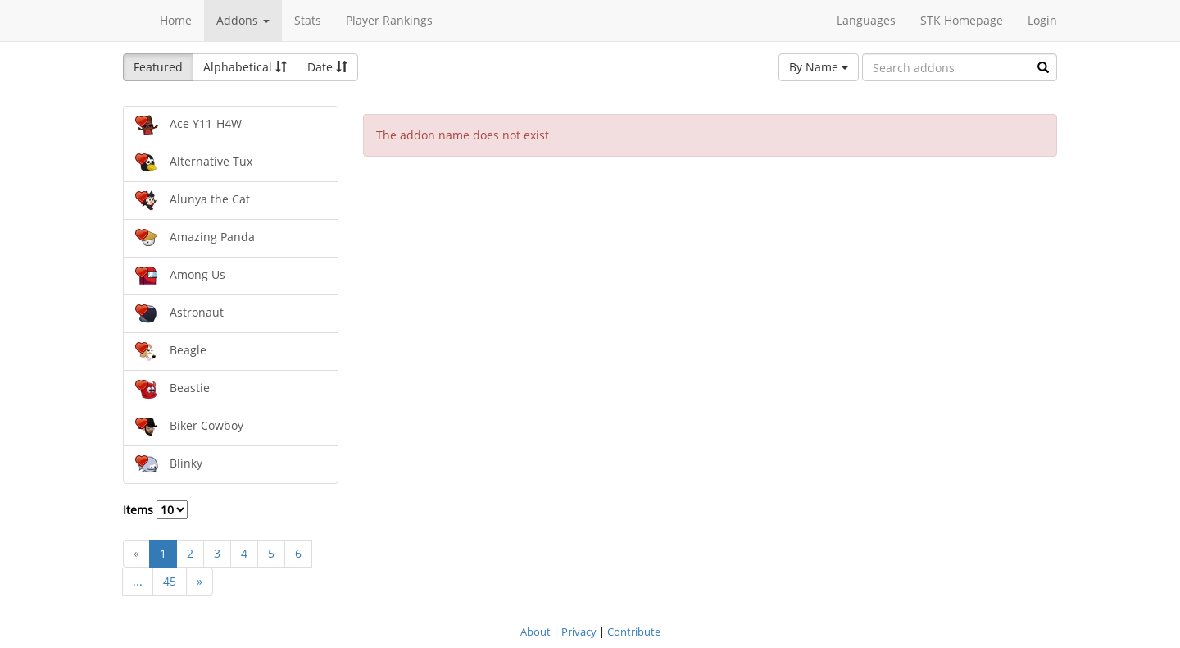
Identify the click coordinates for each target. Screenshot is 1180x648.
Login (1042, 20)
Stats (307, 20)
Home (176, 20)
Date (327, 67)
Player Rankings (389, 20)
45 (169, 581)
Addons (243, 20)
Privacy (579, 631)
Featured (158, 67)
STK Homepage (961, 20)
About (535, 631)
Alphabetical (245, 67)
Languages (866, 20)
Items (155, 509)
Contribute (633, 631)
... (138, 581)
